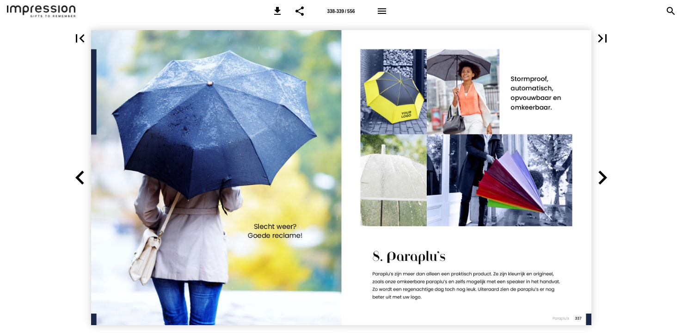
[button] (277, 11)
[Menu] (382, 11)
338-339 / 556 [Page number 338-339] (341, 11)
